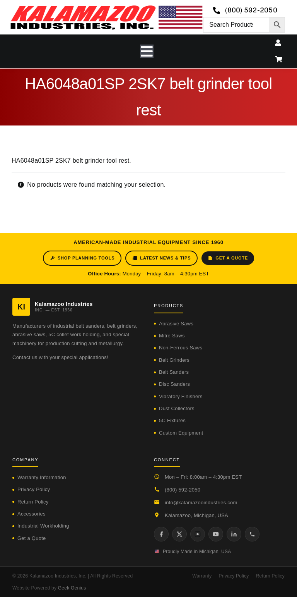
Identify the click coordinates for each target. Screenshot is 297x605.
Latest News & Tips (161, 258)
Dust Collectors (177, 408)
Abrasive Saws (176, 324)
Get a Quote (228, 258)
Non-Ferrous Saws (180, 348)
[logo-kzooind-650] (106, 8)
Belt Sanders (174, 372)
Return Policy (32, 502)
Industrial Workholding (43, 526)
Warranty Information (41, 477)
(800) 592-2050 (182, 490)
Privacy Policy (33, 489)
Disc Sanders (174, 384)
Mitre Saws (172, 336)
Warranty (202, 576)
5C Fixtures (172, 420)
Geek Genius (72, 588)
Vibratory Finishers (181, 396)
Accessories (31, 514)
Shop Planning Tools (82, 258)
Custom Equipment (181, 433)
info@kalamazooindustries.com (201, 502)
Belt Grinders (174, 360)
